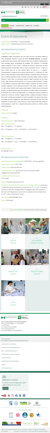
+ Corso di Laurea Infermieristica (10, 347)
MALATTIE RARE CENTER (37, 272)
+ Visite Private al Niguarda (8, 344)
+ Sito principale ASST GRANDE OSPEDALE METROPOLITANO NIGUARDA (14, 340)
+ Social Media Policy (6, 368)
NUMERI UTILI (28, 25)
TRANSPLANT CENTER (13, 272)
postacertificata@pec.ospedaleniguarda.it (11, 330)
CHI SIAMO (11, 25)
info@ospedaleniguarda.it (9, 16)
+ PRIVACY (3, 364)
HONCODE (35, 429)
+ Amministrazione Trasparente (10, 361)
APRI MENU (5, 25)
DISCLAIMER (42, 429)
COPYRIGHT (24, 429)
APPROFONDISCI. (8, 3)
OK (44, 4)
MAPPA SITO (4, 429)
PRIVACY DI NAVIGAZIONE (14, 429)
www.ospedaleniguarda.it (7, 329)
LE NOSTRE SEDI (20, 25)
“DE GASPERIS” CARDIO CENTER (37, 241)
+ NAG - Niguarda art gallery (9, 351)
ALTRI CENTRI (13, 303)
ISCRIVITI (5, 388)
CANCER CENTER (13, 241)
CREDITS (30, 429)
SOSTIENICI (36, 25)
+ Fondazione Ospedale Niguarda (10, 354)
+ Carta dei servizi (6, 358)
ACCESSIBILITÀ (4, 431)
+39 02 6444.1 (44, 16)
